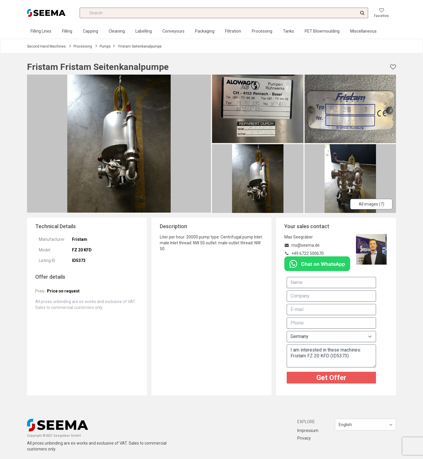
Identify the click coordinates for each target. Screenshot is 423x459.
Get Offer (331, 378)
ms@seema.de (305, 245)
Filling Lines (41, 31)
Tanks (288, 31)
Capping (90, 31)
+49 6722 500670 (307, 253)
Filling (67, 31)
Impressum (307, 430)
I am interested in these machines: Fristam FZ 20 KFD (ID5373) (331, 355)
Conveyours (173, 31)
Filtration (233, 31)
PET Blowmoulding (322, 31)
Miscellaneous (363, 31)
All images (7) (371, 204)
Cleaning (117, 31)
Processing (262, 31)
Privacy (304, 438)
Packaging (204, 31)
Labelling (143, 31)
